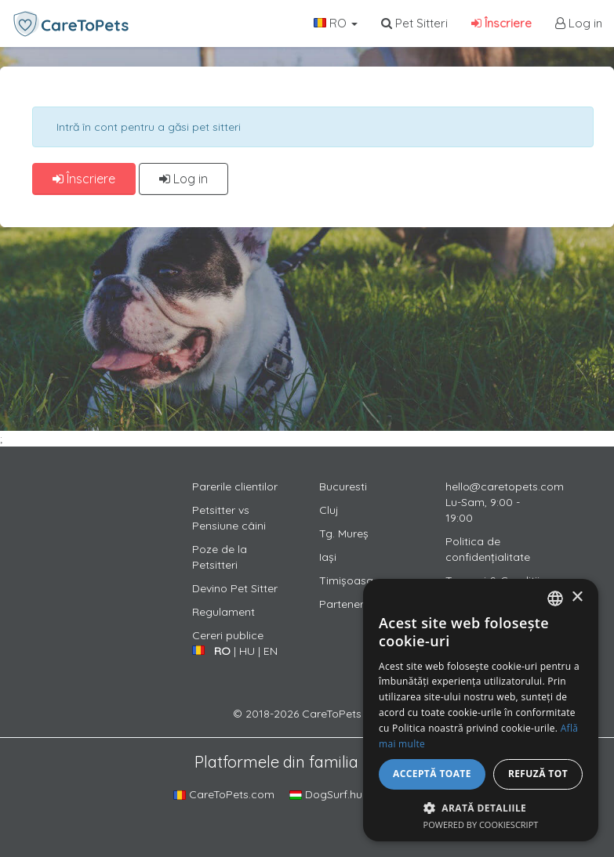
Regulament (223, 612)
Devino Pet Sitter (235, 588)
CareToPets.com (223, 794)
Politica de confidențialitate (487, 549)
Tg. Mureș (344, 533)
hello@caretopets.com (504, 486)
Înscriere (501, 23)
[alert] (480, 710)
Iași (327, 557)
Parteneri (342, 604)
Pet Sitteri (414, 23)
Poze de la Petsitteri (219, 557)
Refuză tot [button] (538, 773)
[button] (481, 807)
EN (270, 651)
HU (247, 651)
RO (336, 23)
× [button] (577, 597)
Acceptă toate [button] (432, 773)
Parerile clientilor (235, 486)
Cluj (329, 510)
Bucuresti (343, 486)
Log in (578, 23)
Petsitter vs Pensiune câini (229, 518)
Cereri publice (227, 635)
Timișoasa (346, 580)
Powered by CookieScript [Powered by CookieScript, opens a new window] (481, 824)
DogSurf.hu (325, 794)
